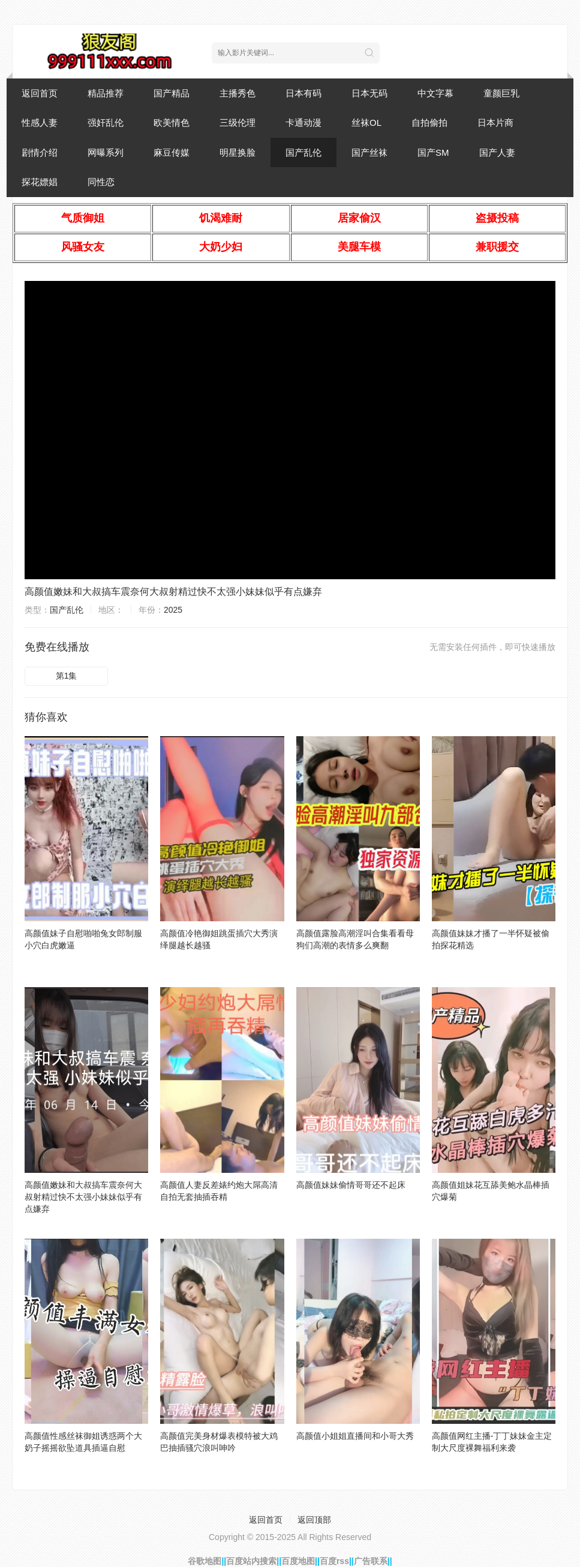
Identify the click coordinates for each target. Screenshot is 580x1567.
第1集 (66, 675)
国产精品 (172, 93)
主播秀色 (238, 93)
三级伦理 (238, 122)
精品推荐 (106, 93)
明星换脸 (238, 152)
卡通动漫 (303, 122)
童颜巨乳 (501, 93)
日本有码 (303, 93)
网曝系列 (106, 152)
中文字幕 (435, 93)
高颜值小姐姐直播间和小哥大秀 (355, 1436)
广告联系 (370, 1561)
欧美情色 (172, 122)
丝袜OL (366, 122)
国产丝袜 (369, 152)
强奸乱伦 (106, 122)
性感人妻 (40, 122)
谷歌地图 (204, 1561)
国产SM (433, 152)
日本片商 (495, 122)
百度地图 (298, 1561)
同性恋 (101, 182)
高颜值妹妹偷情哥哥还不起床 (350, 1185)
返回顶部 (314, 1519)
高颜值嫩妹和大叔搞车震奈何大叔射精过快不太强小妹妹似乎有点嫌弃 (173, 591)
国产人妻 (497, 152)
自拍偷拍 (429, 122)
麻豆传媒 (172, 152)
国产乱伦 (303, 152)
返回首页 (40, 93)
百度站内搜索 (251, 1561)
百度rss (334, 1561)
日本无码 (369, 93)
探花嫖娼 (40, 182)
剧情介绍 (40, 152)
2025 (173, 610)
